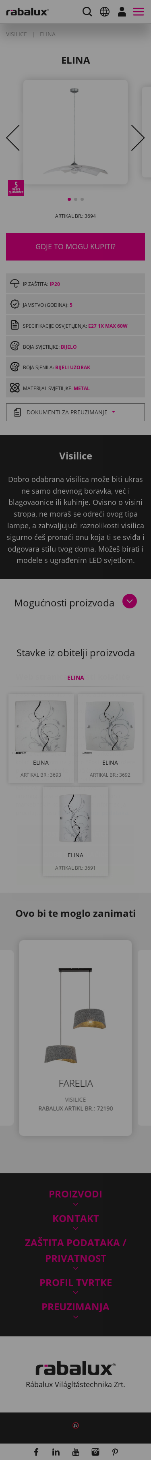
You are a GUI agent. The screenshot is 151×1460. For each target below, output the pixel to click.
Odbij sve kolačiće (75, 806)
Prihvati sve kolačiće (75, 827)
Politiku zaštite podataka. (94, 765)
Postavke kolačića (75, 786)
